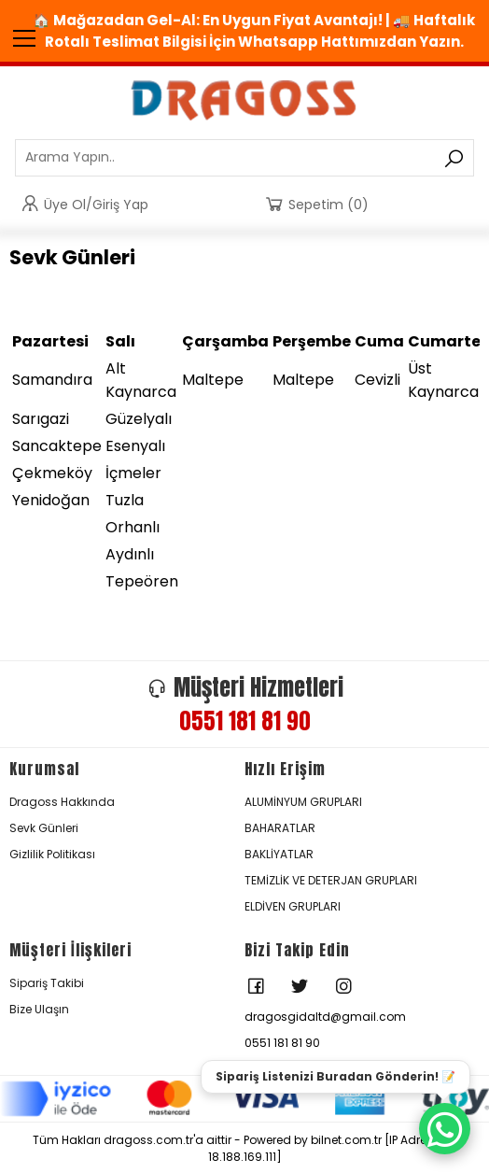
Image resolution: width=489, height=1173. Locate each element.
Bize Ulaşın (39, 1009)
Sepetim (316, 203)
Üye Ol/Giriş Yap (83, 203)
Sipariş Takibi (46, 983)
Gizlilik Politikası (52, 854)
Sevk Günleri (43, 828)
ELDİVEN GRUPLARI (292, 906)
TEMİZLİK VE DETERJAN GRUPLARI (330, 880)
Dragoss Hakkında (62, 802)
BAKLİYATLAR (279, 854)
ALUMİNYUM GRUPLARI (303, 802)
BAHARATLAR (279, 828)
